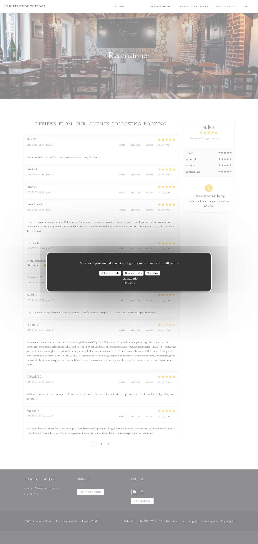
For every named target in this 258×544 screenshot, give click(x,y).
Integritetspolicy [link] (130, 278)
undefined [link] (130, 282)
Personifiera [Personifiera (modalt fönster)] (152, 273)
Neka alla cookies (133, 273)
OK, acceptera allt (110, 273)
